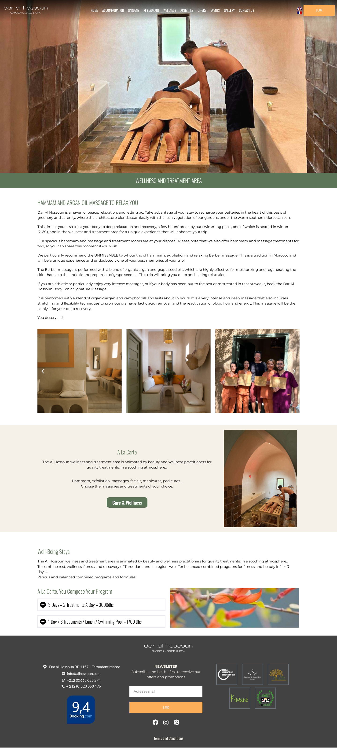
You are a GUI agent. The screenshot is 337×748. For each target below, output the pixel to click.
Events (213, 10)
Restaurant (149, 10)
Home (92, 10)
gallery (227, 10)
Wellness (167, 10)
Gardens (131, 10)
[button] (43, 372)
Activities (184, 10)
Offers (199, 10)
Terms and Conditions (168, 739)
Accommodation (111, 10)
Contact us (244, 10)
